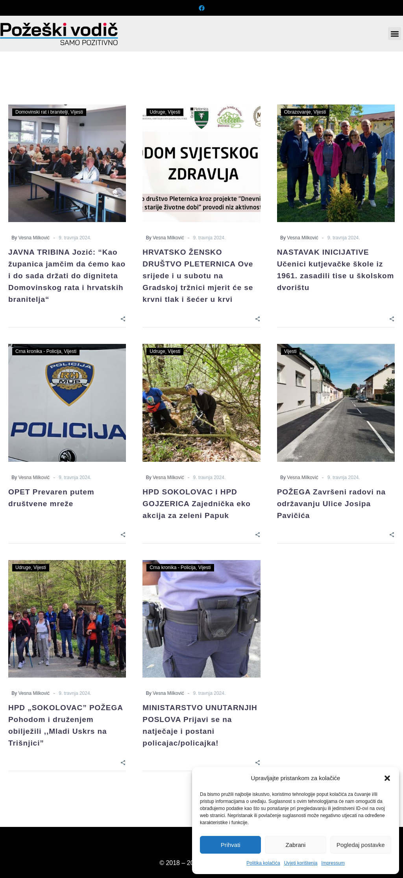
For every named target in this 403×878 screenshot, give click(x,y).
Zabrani (296, 844)
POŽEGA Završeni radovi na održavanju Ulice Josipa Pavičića (331, 504)
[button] (387, 778)
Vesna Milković (34, 238)
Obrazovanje (297, 112)
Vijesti (76, 112)
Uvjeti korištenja (301, 863)
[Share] (123, 318)
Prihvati (230, 844)
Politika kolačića (263, 863)
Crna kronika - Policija (38, 351)
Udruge (157, 112)
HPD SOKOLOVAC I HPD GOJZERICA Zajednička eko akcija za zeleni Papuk (196, 504)
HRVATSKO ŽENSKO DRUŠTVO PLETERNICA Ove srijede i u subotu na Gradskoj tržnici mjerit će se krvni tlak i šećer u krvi (197, 275)
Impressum (332, 863)
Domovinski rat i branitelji (41, 112)
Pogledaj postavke (360, 844)
